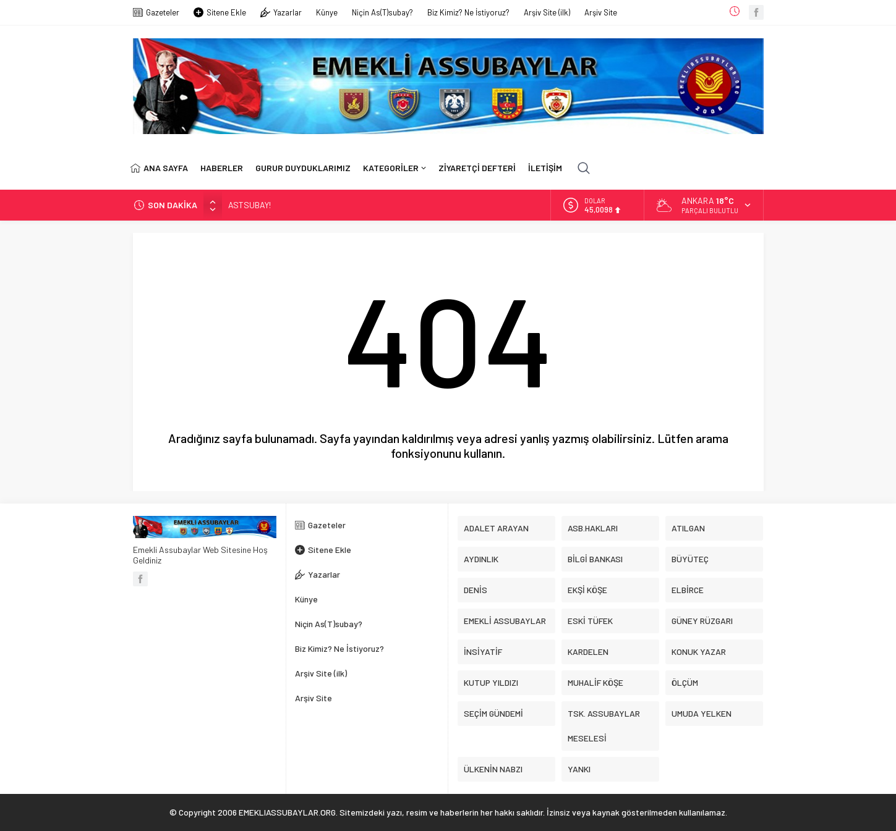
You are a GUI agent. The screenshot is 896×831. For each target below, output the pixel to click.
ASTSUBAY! (249, 205)
